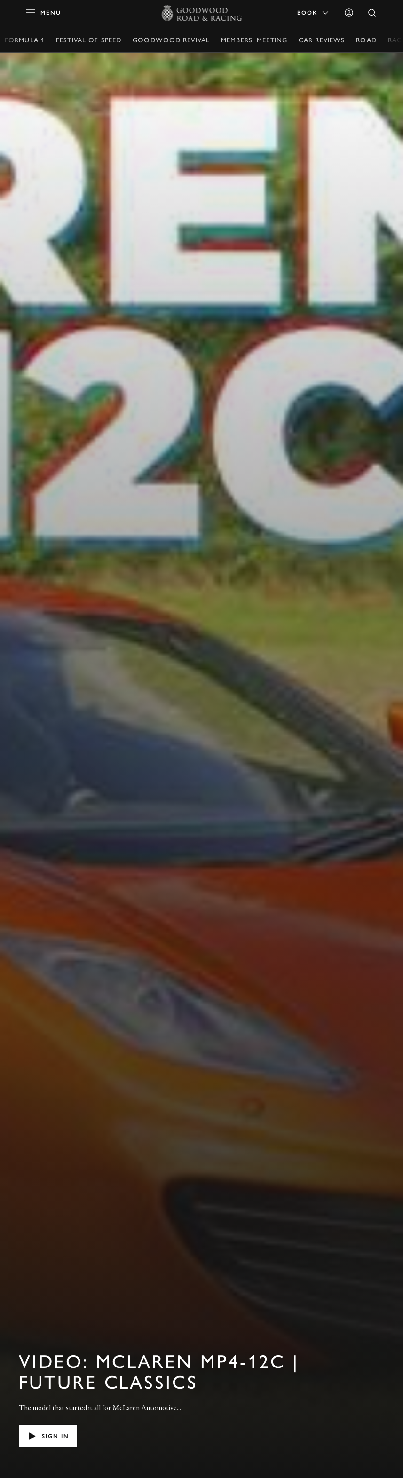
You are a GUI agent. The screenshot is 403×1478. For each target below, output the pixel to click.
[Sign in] (349, 13)
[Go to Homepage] (201, 13)
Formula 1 (25, 39)
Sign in (48, 1436)
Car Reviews (322, 39)
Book (313, 12)
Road (366, 39)
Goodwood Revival (171, 39)
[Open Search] (372, 13)
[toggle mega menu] (44, 13)
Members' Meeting (254, 39)
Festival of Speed (88, 39)
